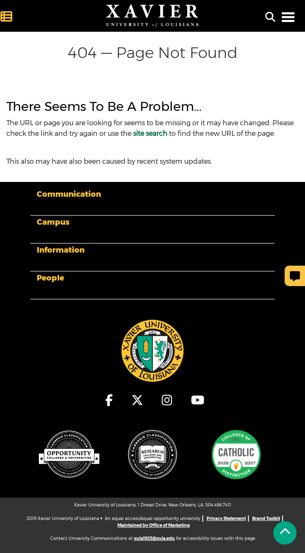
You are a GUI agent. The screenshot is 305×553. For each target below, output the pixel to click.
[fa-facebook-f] (109, 400)
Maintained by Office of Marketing (153, 525)
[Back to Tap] (285, 533)
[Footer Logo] (152, 350)
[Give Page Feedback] (295, 276)
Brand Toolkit (266, 518)
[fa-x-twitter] (137, 400)
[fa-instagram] (167, 400)
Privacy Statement (226, 518)
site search (150, 133)
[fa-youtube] (195, 400)
